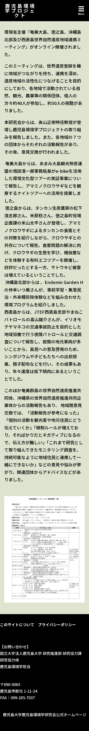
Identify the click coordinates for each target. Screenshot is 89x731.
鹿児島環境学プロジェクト (20, 10)
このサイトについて (17, 624)
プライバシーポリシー (57, 624)
